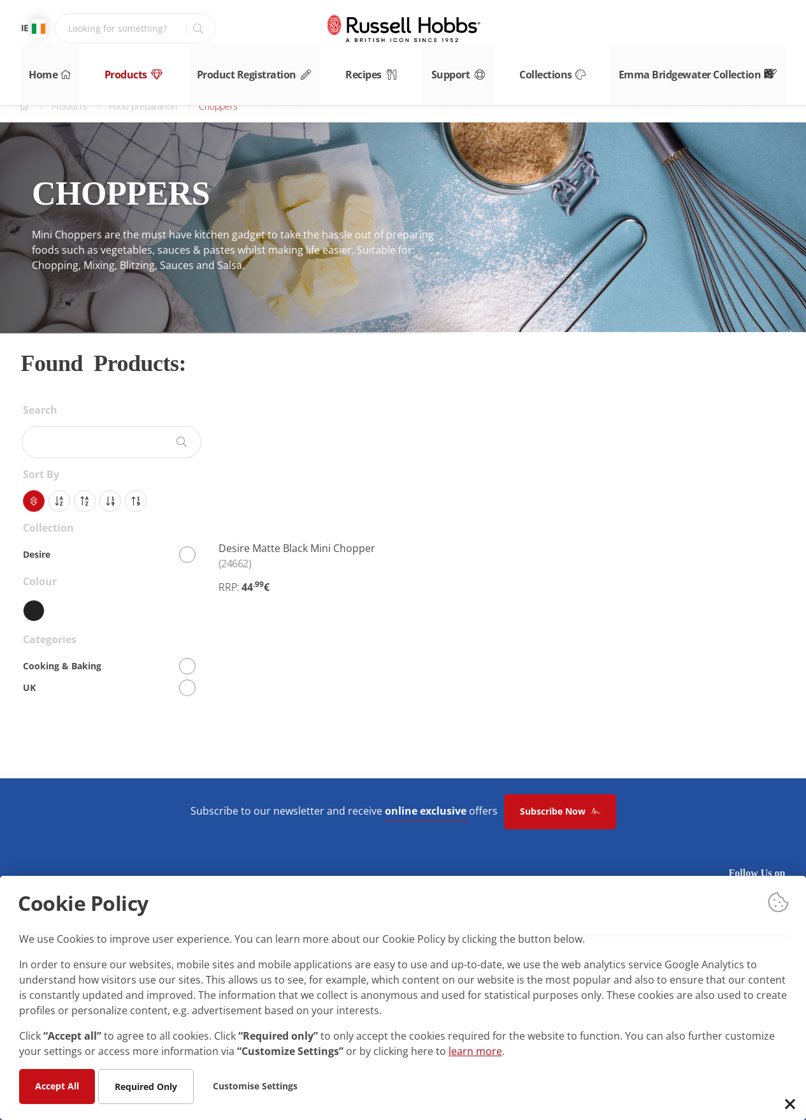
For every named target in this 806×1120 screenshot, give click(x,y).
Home (40, 69)
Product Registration (256, 69)
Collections (572, 69)
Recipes (376, 69)
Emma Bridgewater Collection (716, 69)
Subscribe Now (560, 811)
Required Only (146, 1086)
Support (471, 69)
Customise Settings (255, 1085)
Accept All (57, 1085)
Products (132, 69)
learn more (475, 1051)
